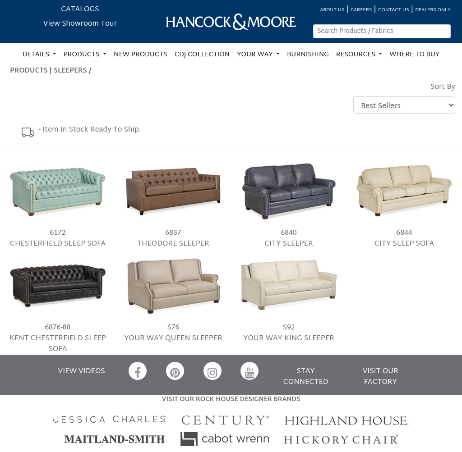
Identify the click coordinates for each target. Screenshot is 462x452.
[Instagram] (212, 371)
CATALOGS (80, 9)
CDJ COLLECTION (202, 55)
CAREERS (361, 10)
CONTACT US (393, 10)
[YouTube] (249, 371)
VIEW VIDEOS (81, 371)
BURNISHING (308, 55)
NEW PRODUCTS (140, 55)
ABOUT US (332, 10)
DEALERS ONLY (433, 10)
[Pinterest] (175, 371)
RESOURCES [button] (356, 55)
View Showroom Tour (80, 24)
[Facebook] (138, 371)
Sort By (442, 87)
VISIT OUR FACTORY (381, 377)
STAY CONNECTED (305, 377)
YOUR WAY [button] (255, 55)
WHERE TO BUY (414, 55)
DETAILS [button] (37, 55)
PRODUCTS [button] (83, 55)
